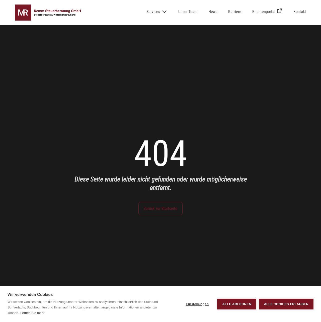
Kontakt (299, 11)
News (212, 11)
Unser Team (187, 11)
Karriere (234, 11)
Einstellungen (197, 304)
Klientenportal (267, 11)
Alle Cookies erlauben (286, 304)
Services (153, 11)
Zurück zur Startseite (160, 208)
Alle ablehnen (236, 304)
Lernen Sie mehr (32, 313)
